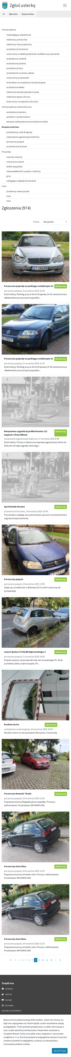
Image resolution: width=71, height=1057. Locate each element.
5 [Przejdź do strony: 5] (25, 960)
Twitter (7, 994)
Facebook (7, 988)
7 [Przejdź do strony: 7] (32, 960)
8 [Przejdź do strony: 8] (35, 960)
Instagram (7, 1005)
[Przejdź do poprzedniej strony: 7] (15, 960)
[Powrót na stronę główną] (4, 14)
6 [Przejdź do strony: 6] (28, 960)
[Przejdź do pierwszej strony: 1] (11, 960)
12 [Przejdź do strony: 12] (51, 960)
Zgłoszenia (13, 14)
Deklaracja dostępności (11, 1011)
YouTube (7, 1000)
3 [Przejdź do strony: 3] (19, 960)
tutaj (16, 1037)
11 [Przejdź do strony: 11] (47, 960)
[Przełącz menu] (65, 5)
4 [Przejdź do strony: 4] (22, 960)
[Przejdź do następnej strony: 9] (56, 960)
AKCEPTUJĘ (60, 1050)
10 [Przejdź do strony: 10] (43, 960)
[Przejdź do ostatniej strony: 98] (60, 960)
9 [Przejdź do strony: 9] (38, 960)
